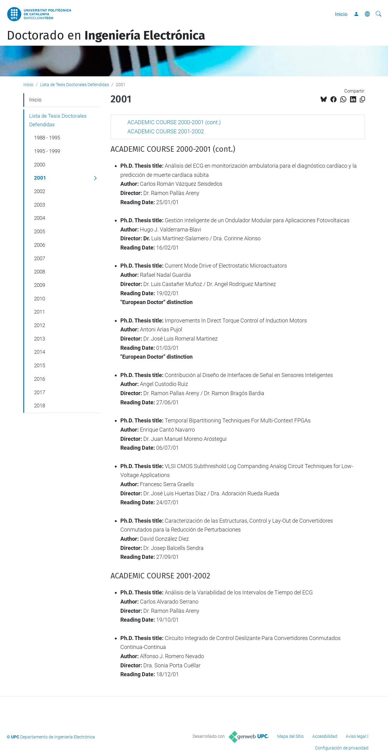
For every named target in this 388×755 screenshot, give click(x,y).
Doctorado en (106, 35)
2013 (39, 339)
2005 (39, 231)
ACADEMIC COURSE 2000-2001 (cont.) (174, 122)
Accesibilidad (324, 736)
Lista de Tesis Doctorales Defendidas (74, 84)
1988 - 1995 (47, 138)
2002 (39, 191)
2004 (39, 218)
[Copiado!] (362, 99)
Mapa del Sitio (290, 736)
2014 (39, 352)
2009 (39, 285)
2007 (39, 258)
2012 (39, 325)
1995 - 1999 (47, 151)
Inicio (341, 14)
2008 (39, 272)
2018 (39, 405)
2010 (39, 299)
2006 (39, 245)
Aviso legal (356, 736)
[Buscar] (378, 14)
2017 (39, 392)
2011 (39, 312)
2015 (39, 365)
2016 (39, 379)
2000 (39, 165)
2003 (39, 205)
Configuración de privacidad (341, 747)
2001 (40, 178)
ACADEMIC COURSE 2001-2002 (165, 131)
